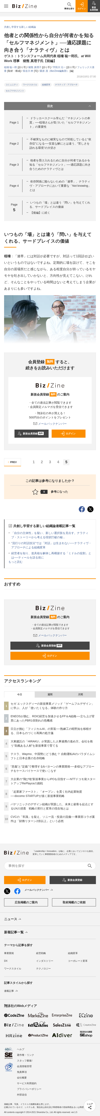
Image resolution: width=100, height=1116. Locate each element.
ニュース (13, 919)
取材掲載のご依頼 (74, 902)
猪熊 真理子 (35, 67)
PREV (12, 462)
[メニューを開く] (6, 6)
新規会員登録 (31, 434)
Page (14, 122)
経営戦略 (41, 953)
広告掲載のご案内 (26, 902)
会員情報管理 (24, 1066)
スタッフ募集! (24, 1060)
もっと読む (15, 561)
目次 (69, 106)
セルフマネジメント (15, 91)
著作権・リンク (25, 1055)
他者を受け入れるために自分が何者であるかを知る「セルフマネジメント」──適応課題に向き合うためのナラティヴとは (60, 164)
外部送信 (22, 1094)
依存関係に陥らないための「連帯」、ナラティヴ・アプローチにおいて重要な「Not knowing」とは (60, 186)
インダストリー (44, 960)
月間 (80, 694)
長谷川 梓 (28, 71)
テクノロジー (43, 968)
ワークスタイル (30, 85)
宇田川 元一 (60, 67)
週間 (50, 694)
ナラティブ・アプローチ (66, 85)
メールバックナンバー (50, 423)
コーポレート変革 (78, 960)
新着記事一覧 (16, 933)
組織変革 (46, 85)
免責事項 (22, 1072)
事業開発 (9, 953)
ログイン (68, 434)
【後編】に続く (40, 212)
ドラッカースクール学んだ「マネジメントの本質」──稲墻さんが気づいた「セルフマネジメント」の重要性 (60, 122)
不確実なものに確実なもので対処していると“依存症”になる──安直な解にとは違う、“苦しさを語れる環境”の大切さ (60, 143)
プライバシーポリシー (29, 1089)
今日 (19, 694)
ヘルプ (20, 1049)
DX (6, 960)
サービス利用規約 (27, 1083)
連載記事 (11, 990)
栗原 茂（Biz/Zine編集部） (55, 71)
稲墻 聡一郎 (11, 67)
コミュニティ (12, 85)
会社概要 (22, 1077)
